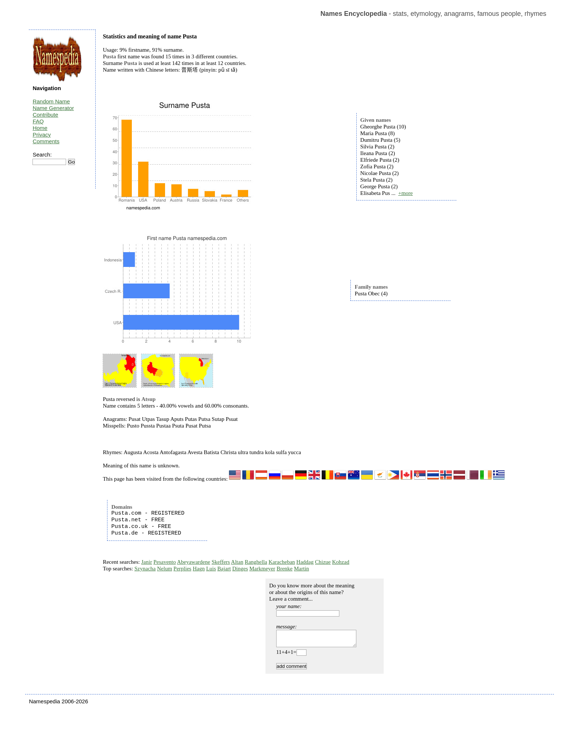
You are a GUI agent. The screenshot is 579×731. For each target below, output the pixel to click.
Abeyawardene (193, 562)
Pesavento (164, 562)
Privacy (41, 134)
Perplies (182, 569)
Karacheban (281, 562)
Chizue (323, 562)
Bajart (224, 569)
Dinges (240, 569)
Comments (45, 141)
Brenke (284, 569)
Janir (146, 562)
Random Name (51, 101)
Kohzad (340, 562)
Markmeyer (262, 569)
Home (39, 128)
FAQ (38, 121)
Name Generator (53, 108)
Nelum (164, 569)
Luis (211, 569)
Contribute (45, 114)
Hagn (199, 569)
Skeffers (221, 562)
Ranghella (256, 562)
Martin (301, 569)
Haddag (305, 562)
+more (405, 193)
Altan (237, 562)
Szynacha (144, 569)
